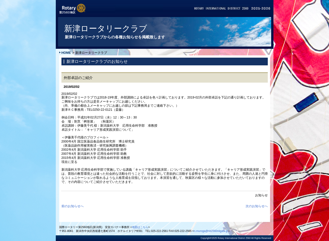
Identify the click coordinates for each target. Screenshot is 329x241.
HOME (66, 52)
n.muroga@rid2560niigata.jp (211, 231)
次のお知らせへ (257, 206)
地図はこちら (140, 227)
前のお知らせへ (72, 206)
